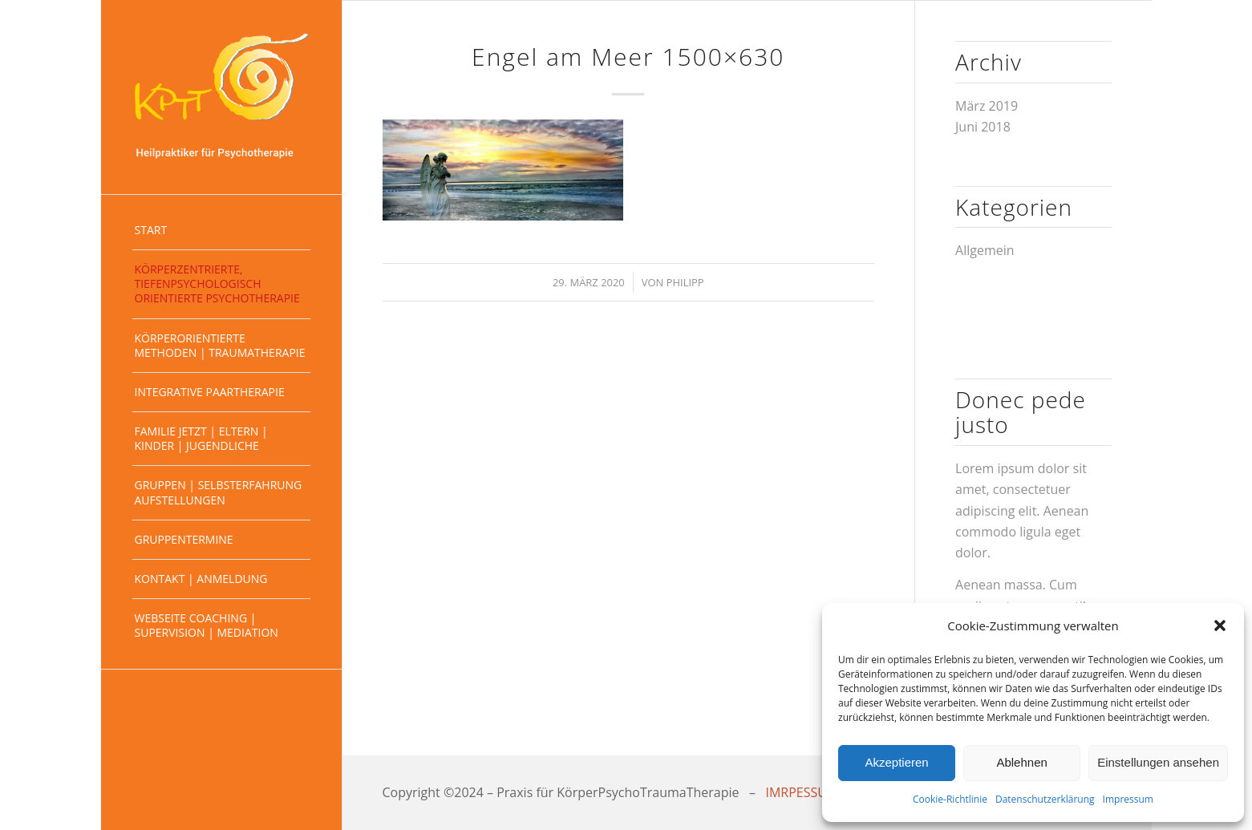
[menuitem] (221, 230)
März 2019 (986, 106)
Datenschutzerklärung (1045, 799)
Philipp (685, 282)
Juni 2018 (983, 127)
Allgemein (985, 250)
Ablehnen (1021, 762)
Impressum (1128, 799)
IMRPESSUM (802, 792)
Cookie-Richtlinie (950, 799)
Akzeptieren (896, 762)
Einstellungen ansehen (1158, 762)
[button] (1220, 625)
